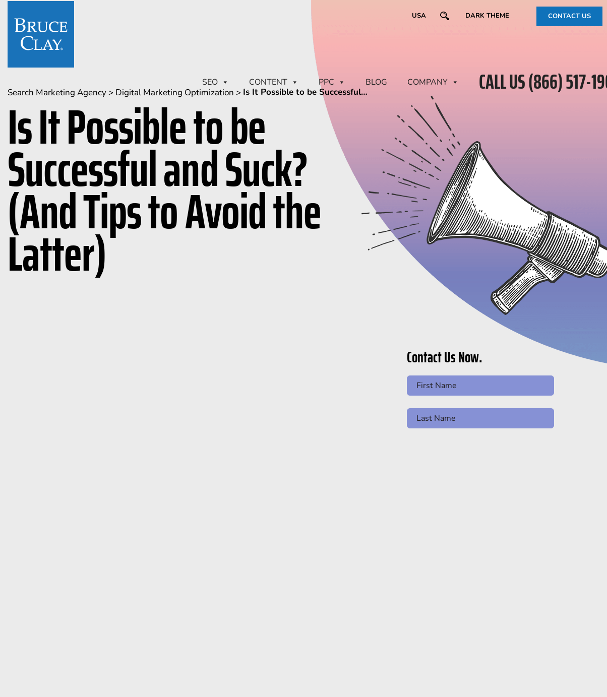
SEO (215, 82)
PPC (332, 82)
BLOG (376, 82)
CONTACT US (569, 16)
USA (419, 15)
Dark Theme (487, 15)
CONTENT (273, 82)
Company (433, 82)
